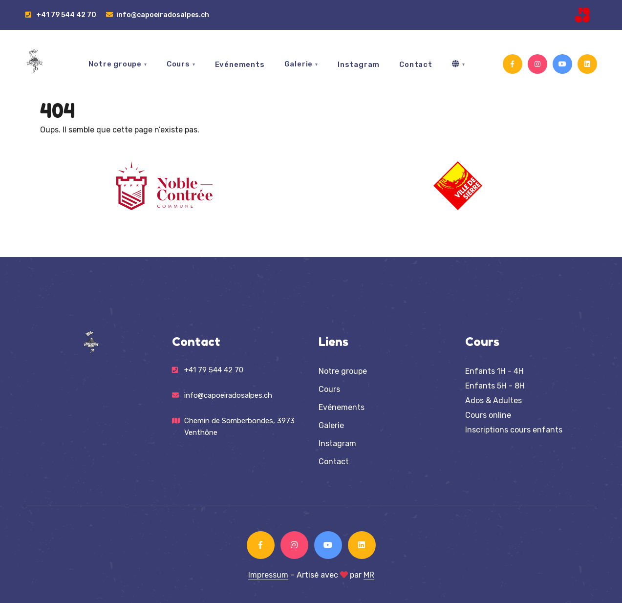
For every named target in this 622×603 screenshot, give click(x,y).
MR (369, 575)
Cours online (488, 415)
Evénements (240, 64)
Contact (415, 64)
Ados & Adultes (493, 400)
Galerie (298, 64)
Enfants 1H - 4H (494, 371)
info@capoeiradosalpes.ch (157, 14)
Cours (178, 64)
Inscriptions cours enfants (513, 429)
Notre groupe (115, 64)
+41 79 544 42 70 (60, 14)
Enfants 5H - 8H (495, 385)
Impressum (268, 575)
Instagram (359, 64)
